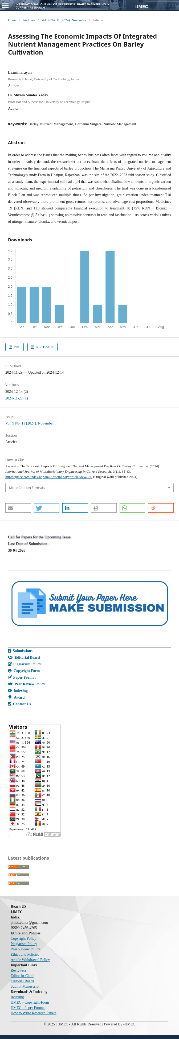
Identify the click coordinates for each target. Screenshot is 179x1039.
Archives (29, 20)
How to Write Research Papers (33, 1013)
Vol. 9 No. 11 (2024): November (63, 20)
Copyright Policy (23, 939)
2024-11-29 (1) (16, 398)
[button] (18, 508)
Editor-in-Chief (22, 976)
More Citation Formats (27, 487)
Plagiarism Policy (24, 944)
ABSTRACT (44, 347)
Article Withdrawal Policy (30, 960)
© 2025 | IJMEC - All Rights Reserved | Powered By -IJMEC (89, 1024)
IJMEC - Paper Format (28, 1008)
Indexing (17, 997)
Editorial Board (22, 981)
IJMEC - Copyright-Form (30, 1002)
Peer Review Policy (25, 949)
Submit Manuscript (25, 986)
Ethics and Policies (25, 954)
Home (12, 20)
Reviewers (18, 970)
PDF (16, 347)
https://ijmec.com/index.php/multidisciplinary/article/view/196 (48, 477)
